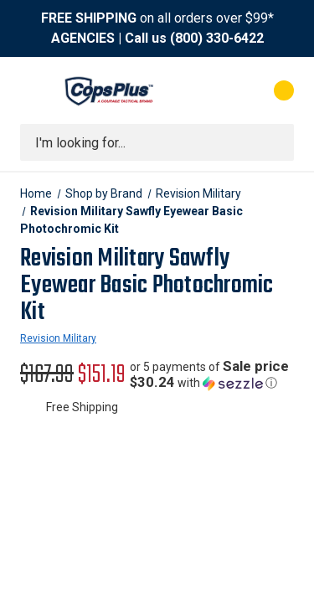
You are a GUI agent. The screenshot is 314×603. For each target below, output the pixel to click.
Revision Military (58, 338)
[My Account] (216, 90)
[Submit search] (275, 142)
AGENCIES (83, 38)
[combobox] (157, 142)
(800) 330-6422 (217, 38)
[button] (212, 374)
